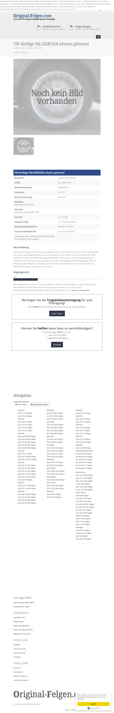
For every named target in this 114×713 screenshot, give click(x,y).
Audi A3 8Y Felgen (25, 430)
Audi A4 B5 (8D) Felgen (27, 436)
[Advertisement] (32, 164)
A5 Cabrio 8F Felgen (84, 510)
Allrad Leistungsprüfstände (23, 630)
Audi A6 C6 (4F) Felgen (27, 471)
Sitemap (74, 710)
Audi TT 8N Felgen (83, 518)
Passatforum (18, 672)
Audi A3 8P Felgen (25, 425)
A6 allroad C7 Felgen (84, 465)
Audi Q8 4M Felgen (83, 448)
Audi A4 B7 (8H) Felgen (27, 442)
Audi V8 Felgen (82, 536)
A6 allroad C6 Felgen (84, 462)
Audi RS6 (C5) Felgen (55, 448)
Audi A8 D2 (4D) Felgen (27, 494)
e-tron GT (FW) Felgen (84, 489)
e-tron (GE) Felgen (83, 484)
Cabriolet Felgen (82, 495)
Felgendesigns (83, 26)
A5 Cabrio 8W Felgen (84, 513)
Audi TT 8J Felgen (83, 521)
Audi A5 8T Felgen (25, 454)
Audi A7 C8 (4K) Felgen (27, 488)
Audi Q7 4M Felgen (83, 442)
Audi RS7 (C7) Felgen (55, 462)
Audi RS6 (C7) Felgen (55, 454)
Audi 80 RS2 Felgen (83, 539)
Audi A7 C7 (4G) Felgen (27, 485)
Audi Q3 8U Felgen (83, 419)
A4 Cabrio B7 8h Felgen (85, 507)
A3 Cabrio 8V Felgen (84, 501)
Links (67, 710)
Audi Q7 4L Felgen (83, 439)
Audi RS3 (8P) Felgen (55, 413)
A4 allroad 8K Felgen (84, 454)
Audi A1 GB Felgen (25, 416)
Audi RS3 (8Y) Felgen (55, 419)
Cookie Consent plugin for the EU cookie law (93, 708)
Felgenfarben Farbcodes (22, 634)
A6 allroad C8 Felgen (84, 468)
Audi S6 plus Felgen (84, 533)
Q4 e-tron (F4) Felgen (84, 478)
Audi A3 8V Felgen (25, 427)
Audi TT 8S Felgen (83, 524)
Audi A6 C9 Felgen (25, 480)
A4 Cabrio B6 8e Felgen (85, 504)
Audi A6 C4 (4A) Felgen (27, 465)
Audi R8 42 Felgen (54, 494)
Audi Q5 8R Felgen (83, 427)
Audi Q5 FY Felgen (83, 430)
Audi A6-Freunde (19, 653)
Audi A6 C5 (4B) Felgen (27, 468)
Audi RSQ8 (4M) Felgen (56, 480)
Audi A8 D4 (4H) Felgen (27, 500)
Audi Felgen (21, 404)
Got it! (93, 704)
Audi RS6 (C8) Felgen (55, 456)
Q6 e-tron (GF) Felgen (84, 481)
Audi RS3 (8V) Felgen (55, 416)
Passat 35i (17, 668)
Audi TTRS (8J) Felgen (55, 485)
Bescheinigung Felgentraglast (23, 602)
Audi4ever (17, 645)
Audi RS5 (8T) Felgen (55, 439)
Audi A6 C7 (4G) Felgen (27, 474)
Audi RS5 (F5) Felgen (55, 442)
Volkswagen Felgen (39, 404)
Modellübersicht (51, 26)
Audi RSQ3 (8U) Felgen (56, 471)
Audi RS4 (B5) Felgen (55, 425)
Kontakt (57, 344)
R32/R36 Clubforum (20, 676)
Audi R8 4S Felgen (54, 497)
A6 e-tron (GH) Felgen (84, 475)
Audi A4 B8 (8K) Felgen (27, 445)
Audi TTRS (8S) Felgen (55, 488)
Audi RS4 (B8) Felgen (55, 430)
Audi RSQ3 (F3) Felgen (55, 474)
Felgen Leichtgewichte (80, 290)
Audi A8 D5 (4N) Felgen (27, 503)
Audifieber (17, 657)
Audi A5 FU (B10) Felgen (27, 459)
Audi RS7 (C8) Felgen (55, 465)
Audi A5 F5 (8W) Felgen (27, 456)
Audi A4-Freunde (19, 649)
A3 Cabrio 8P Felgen (84, 498)
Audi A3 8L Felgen (25, 422)
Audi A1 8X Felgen (25, 413)
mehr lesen (57, 313)
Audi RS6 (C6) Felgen (55, 451)
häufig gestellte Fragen (21, 607)
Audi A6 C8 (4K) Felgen (27, 477)
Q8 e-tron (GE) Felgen (84, 487)
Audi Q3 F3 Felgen (83, 422)
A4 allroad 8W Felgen (84, 456)
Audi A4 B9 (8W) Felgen (27, 448)
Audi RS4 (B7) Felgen (55, 427)
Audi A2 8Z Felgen (83, 530)
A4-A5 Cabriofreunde (20, 680)
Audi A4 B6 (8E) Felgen (27, 439)
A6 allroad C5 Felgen (84, 459)
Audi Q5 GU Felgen (83, 433)
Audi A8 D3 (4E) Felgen (27, 497)
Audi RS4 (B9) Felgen (55, 433)
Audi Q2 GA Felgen (83, 413)
